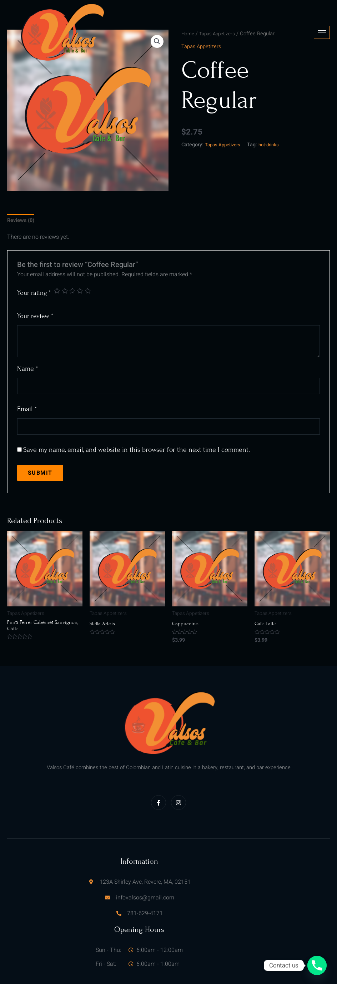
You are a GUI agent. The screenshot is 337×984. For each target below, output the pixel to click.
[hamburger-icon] (322, 23)
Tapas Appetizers (225, 127)
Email (27, 394)
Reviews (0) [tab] (22, 203)
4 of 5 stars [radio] (82, 274)
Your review (35, 299)
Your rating (34, 276)
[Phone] (317, 965)
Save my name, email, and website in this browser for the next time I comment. (136, 436)
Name (27, 352)
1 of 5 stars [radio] (57, 274)
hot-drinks (274, 127)
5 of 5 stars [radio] (90, 274)
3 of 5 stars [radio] (74, 274)
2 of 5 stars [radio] (65, 274)
